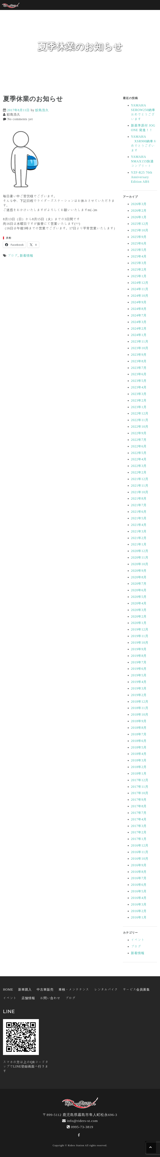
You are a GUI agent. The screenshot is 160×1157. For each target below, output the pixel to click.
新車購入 (25, 989)
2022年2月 (139, 472)
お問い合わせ (50, 998)
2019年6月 (139, 668)
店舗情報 (28, 998)
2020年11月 (139, 557)
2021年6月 (139, 511)
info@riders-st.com (82, 1120)
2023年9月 (139, 354)
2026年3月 (139, 203)
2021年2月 (139, 537)
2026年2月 (139, 210)
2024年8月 (139, 308)
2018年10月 (139, 714)
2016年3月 (139, 904)
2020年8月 (139, 577)
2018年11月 (139, 707)
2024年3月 (139, 321)
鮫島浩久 (42, 110)
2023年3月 (139, 393)
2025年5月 (139, 249)
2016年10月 (139, 858)
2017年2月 (139, 832)
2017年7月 (139, 812)
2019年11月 (139, 635)
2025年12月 (139, 223)
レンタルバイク (106, 989)
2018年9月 (139, 721)
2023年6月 (139, 374)
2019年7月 (139, 662)
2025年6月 (139, 243)
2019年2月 (139, 694)
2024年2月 (139, 328)
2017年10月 (139, 793)
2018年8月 (139, 727)
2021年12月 (139, 478)
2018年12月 (139, 701)
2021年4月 (139, 524)
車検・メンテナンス (74, 989)
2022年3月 (139, 465)
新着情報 (26, 255)
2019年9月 (139, 649)
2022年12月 (139, 413)
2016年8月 (139, 871)
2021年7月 (139, 505)
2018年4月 (139, 753)
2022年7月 (139, 439)
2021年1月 (139, 544)
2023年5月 (139, 380)
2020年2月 (139, 616)
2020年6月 (139, 590)
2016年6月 (139, 884)
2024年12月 (139, 282)
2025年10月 (139, 230)
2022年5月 (139, 452)
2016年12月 (139, 845)
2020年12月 (139, 550)
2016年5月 (139, 891)
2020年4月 (139, 603)
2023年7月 (139, 367)
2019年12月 (139, 629)
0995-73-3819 (82, 1127)
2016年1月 (139, 917)
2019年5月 (139, 675)
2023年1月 (139, 407)
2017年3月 (139, 825)
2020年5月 (139, 596)
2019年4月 (139, 681)
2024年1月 (139, 334)
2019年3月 (139, 688)
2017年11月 (139, 786)
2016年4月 (139, 897)
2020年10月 (139, 564)
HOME (8, 989)
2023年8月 (139, 361)
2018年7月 (139, 734)
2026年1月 (139, 217)
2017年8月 (139, 806)
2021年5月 (139, 518)
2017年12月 (139, 780)
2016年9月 (139, 865)
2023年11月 (139, 341)
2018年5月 (139, 747)
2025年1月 (139, 276)
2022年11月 (139, 419)
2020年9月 (139, 570)
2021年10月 (139, 492)
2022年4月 (139, 459)
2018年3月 (139, 760)
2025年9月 (139, 236)
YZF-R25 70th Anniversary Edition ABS (141, 177)
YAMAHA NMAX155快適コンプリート (142, 161)
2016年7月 (139, 878)
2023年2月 (139, 400)
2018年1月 (139, 773)
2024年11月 (139, 289)
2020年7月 (139, 583)
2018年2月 (139, 766)
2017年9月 (139, 799)
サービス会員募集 (136, 989)
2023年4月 (139, 387)
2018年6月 (139, 740)
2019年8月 (139, 655)
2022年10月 (139, 426)
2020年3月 (139, 609)
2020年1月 (139, 622)
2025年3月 (139, 262)
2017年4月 (139, 819)
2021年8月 (139, 498)
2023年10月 (139, 348)
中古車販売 (45, 989)
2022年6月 (139, 446)
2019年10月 (139, 642)
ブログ (13, 255)
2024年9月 (139, 302)
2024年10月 (139, 295)
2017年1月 (139, 838)
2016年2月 (139, 910)
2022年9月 (139, 433)
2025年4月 (139, 256)
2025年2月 (139, 269)
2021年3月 (139, 531)
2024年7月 (139, 315)
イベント (137, 939)
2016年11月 (139, 852)
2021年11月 (139, 485)
